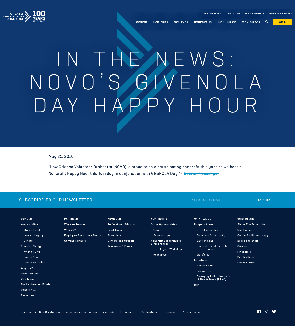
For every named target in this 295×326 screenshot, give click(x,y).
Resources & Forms (120, 246)
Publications (245, 257)
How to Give (31, 257)
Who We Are (251, 22)
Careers (242, 246)
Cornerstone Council (121, 241)
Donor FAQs (28, 290)
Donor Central (213, 14)
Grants (157, 230)
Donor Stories (29, 274)
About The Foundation (251, 224)
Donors (142, 22)
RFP (196, 285)
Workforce (203, 255)
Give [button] (282, 22)
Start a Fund (32, 230)
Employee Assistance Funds (82, 235)
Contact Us (233, 14)
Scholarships (161, 235)
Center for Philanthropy (252, 235)
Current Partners (75, 241)
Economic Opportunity (211, 235)
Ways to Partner (74, 224)
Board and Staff (247, 241)
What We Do (227, 22)
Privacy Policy (191, 312)
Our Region (244, 230)
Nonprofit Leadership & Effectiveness (166, 242)
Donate (28, 241)
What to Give (32, 252)
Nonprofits (203, 22)
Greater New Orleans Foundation (24, 13)
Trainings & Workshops (168, 249)
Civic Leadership (208, 230)
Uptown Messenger (201, 174)
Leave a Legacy (34, 235)
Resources (27, 295)
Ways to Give (29, 224)
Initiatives (200, 260)
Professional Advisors (122, 224)
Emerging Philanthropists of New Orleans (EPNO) (213, 278)
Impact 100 (204, 271)
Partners (160, 22)
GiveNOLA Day (206, 266)
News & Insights (254, 14)
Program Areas (204, 224)
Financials (114, 235)
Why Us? (27, 268)
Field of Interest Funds (35, 284)
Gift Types (27, 279)
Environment (205, 241)
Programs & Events (280, 14)
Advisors (181, 22)
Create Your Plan (34, 263)
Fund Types (115, 230)
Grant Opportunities (164, 224)
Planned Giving (31, 246)
